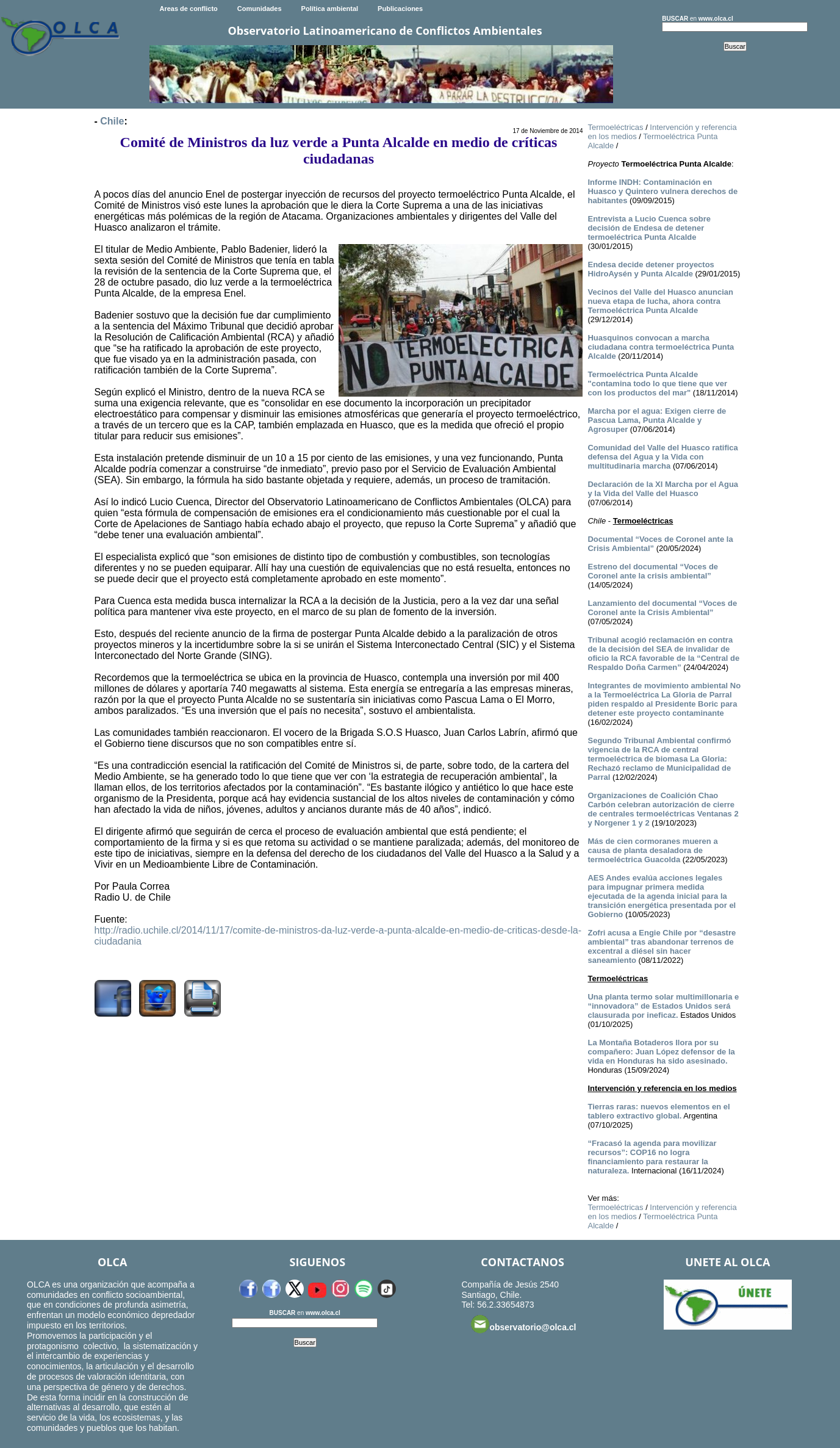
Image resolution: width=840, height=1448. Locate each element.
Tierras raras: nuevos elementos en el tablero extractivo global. (658, 1111)
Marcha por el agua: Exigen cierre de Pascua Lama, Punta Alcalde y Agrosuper (656, 420)
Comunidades (259, 8)
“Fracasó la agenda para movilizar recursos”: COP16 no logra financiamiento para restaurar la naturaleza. (651, 1157)
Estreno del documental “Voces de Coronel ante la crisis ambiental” (652, 571)
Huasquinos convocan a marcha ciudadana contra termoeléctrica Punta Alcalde (660, 347)
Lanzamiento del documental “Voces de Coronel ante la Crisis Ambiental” (662, 608)
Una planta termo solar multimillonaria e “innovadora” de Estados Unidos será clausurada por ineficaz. (663, 1006)
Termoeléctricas (615, 127)
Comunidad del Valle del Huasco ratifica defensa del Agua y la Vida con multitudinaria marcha (662, 456)
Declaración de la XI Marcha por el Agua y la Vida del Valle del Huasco (662, 489)
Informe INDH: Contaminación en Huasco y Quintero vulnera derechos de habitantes (662, 191)
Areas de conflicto (188, 8)
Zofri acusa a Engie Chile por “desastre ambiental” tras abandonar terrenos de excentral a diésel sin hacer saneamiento (661, 946)
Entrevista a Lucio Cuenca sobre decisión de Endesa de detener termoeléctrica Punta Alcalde (649, 228)
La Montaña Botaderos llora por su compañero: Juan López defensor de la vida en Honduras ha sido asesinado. (660, 1051)
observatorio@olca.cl (523, 1324)
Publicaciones (400, 8)
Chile (112, 121)
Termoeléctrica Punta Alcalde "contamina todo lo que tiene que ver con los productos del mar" (657, 383)
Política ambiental (330, 8)
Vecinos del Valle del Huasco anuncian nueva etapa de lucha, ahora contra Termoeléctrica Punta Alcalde (660, 301)
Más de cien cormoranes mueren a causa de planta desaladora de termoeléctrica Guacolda (652, 850)
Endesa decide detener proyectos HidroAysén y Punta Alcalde (650, 269)
